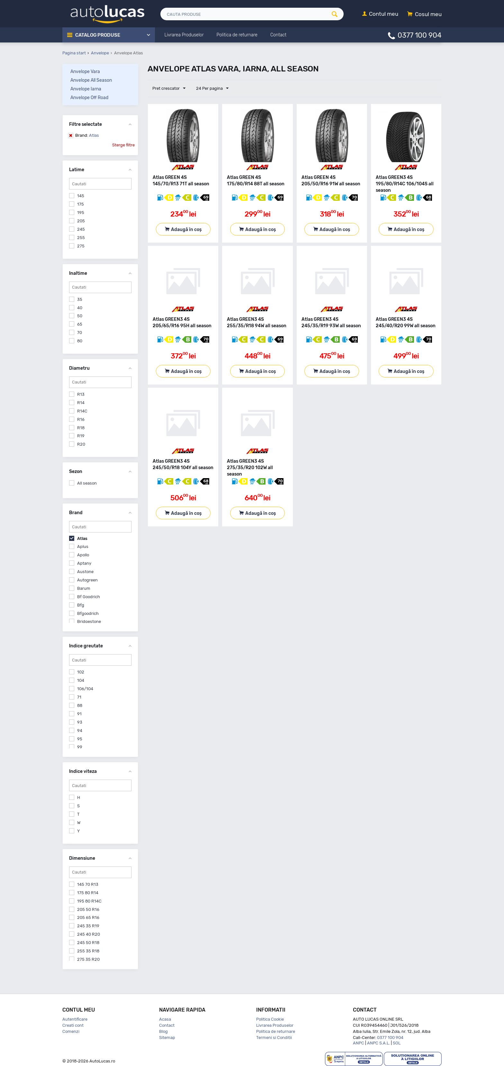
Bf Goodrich (88, 596)
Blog (163, 1031)
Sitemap (167, 1037)
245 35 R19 (88, 925)
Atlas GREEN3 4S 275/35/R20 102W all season (250, 468)
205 (81, 220)
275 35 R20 (88, 959)
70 (79, 332)
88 (79, 705)
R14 (81, 402)
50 (79, 315)
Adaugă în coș (186, 229)
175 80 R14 (87, 892)
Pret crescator (168, 88)
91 (79, 713)
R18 (81, 427)
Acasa (165, 1019)
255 (81, 237)
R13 (81, 394)
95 (79, 739)
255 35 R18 (88, 951)
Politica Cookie (270, 1019)
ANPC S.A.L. (378, 1043)
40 (79, 307)
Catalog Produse (98, 35)
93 (79, 722)
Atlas (87, 135)
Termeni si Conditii (274, 1037)
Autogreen (87, 580)
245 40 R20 (88, 934)
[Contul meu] (380, 14)
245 (81, 229)
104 (80, 680)
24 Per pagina (212, 88)
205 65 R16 (88, 917)
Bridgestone (89, 621)
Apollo (83, 554)
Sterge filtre (123, 145)
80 (79, 340)
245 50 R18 (88, 942)
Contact (167, 1025)
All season (87, 483)
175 (80, 204)
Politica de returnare (275, 1031)
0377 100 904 (420, 35)
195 (80, 212)
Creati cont (73, 1025)
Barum (83, 588)
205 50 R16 (88, 909)
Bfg (80, 605)
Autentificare (74, 1019)
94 (79, 730)
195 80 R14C (89, 901)
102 (80, 672)
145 (80, 195)
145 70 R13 (87, 884)
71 (79, 697)
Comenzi (70, 1031)
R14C (82, 411)
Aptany (84, 563)
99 (79, 747)
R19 (81, 435)
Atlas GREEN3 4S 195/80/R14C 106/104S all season (405, 184)
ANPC (358, 1043)
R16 (81, 419)
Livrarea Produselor (274, 1025)
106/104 (85, 688)
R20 (81, 444)
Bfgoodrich (88, 613)
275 (81, 246)
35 (79, 299)
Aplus (82, 546)
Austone (85, 571)
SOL (397, 1043)
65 (79, 324)
